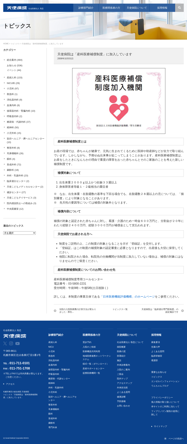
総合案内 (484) (14, 60)
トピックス (15, 44)
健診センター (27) (16, 192)
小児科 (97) (13, 88)
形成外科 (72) (14, 164)
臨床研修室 (156, 356)
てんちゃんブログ (160, 386)
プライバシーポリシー (162, 397)
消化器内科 (53, 360)
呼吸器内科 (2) (14, 116)
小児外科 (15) (14, 133)
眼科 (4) (11, 159)
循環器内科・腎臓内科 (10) (21, 111)
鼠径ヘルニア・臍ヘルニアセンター (62, 398)
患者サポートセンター (93, 368)
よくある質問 (123, 392)
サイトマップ (160, 426)
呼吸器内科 (53, 374)
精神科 (51, 383)
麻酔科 (51, 423)
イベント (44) (14, 70)
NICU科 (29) (13, 83)
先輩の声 (155, 347)
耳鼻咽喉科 (53, 409)
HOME (6, 44)
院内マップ (122, 378)
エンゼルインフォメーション (165, 381)
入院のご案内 (123, 369)
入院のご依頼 (89, 347)
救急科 (51, 356)
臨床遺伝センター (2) (18, 181)
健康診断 (121, 397)
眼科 (50, 413)
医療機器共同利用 (91, 351)
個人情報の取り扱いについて (165, 402)
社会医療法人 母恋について (130, 342)
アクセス (10, 384)
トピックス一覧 (120, 309)
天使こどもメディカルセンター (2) (25, 186)
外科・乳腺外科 (56, 387)
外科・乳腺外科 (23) (17, 175)
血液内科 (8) (13, 105)
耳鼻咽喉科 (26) (15, 153)
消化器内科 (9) (14, 99)
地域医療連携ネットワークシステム (97, 358)
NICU (51, 347)
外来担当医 (122, 387)
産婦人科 (52, 342)
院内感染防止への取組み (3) (21, 203)
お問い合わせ (123, 406)
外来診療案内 (123, 365)
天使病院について (127, 334)
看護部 (154, 360)
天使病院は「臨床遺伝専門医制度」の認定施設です (160, 310)
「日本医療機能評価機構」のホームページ (127, 296)
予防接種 (121, 401)
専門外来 (52, 427)
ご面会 (120, 374)
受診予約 (87, 342)
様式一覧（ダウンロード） (96, 364)
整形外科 (52, 404)
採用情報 (156, 334)
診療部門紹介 (56, 334)
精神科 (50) (13, 127)
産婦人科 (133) (14, 77)
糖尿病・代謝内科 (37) (19, 122)
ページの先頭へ (176, 438)
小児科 (51, 351)
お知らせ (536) (14, 65)
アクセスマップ (124, 383)
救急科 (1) (12, 94)
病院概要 (121, 347)
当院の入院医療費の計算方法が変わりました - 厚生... (77, 310)
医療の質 (121, 351)
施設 (119, 360)
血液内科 (52, 365)
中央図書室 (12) (15, 209)
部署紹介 (121, 356)
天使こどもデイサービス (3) (21, 197)
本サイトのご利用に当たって (165, 406)
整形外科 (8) (13, 147)
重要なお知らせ (158, 372)
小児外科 (52, 392)
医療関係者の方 (91, 334)
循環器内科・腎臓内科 (59, 369)
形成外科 (52, 418)
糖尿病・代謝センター (59, 378)
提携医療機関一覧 (91, 373)
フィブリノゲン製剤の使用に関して (165, 413)
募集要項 (155, 342)
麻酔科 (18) (13, 170)
